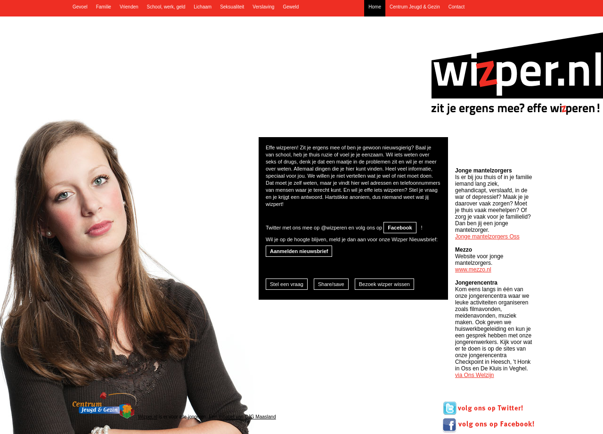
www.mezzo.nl (473, 269)
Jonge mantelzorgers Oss (487, 236)
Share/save (331, 284)
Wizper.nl (147, 416)
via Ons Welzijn (474, 375)
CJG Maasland (260, 416)
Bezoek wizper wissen (384, 284)
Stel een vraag (286, 284)
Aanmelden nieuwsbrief (299, 251)
